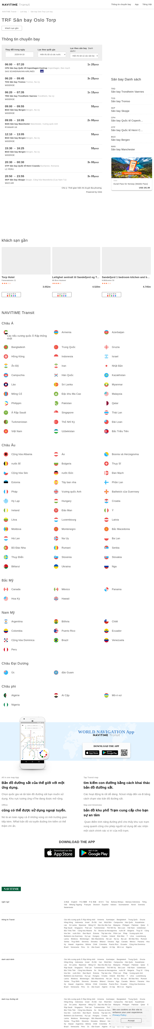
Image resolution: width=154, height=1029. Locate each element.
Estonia (96, 933)
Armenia (100, 920)
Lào (65, 925)
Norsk (133, 905)
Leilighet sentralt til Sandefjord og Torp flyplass (82, 277)
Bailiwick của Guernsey (73, 936)
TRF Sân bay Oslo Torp (29, 20)
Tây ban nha (106, 933)
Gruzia (142, 920)
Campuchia (118, 922)
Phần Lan (117, 933)
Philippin (126, 925)
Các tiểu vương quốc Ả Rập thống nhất (79, 920)
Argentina (79, 944)
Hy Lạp (87, 936)
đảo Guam (95, 947)
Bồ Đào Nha (134, 939)
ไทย (107, 902)
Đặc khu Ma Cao (104, 925)
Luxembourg (141, 936)
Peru (83, 947)
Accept (131, 1020)
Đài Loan (121, 928)
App (136, 4)
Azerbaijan (110, 920)
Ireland (112, 936)
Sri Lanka (73, 925)
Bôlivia (88, 944)
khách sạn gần (12, 28)
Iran (100, 922)
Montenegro (84, 939)
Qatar (143, 925)
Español (105, 905)
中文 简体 (92, 902)
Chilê (95, 944)
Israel (87, 922)
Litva (132, 936)
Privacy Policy (119, 1015)
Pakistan (135, 925)
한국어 (101, 902)
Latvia (66, 939)
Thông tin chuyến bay (121, 4)
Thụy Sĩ (139, 931)
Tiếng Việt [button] (147, 4)
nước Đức (77, 933)
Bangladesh (121, 920)
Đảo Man (121, 936)
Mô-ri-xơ (120, 947)
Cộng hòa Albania (85, 931)
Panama (141, 942)
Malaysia (116, 925)
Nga (117, 942)
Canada (124, 942)
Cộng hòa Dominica (137, 944)
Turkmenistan (99, 928)
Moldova (74, 939)
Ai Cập (112, 947)
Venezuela (75, 947)
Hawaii (71, 944)
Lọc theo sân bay (81, 49)
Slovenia (85, 942)
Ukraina (111, 942)
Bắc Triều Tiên (69, 931)
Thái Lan (88, 928)
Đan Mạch (87, 933)
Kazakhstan (140, 922)
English (74, 902)
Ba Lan (124, 939)
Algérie (105, 947)
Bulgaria (130, 931)
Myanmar (82, 925)
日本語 (66, 902)
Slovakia (94, 942)
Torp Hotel (8, 277)
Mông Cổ (92, 925)
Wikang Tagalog (75, 905)
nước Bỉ (122, 931)
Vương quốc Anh (136, 933)
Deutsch (96, 905)
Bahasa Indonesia (133, 902)
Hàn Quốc (129, 922)
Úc (88, 947)
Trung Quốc (133, 920)
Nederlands (68, 907)
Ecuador (124, 944)
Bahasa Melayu (117, 902)
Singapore (79, 928)
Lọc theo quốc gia (46, 50)
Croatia (104, 936)
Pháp (125, 933)
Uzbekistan (141, 928)
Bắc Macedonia (98, 939)
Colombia (103, 944)
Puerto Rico (113, 944)
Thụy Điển (75, 942)
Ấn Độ (94, 922)
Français (87, 905)
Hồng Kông (68, 922)
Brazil (66, 947)
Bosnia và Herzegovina (107, 931)
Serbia (66, 942)
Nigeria (129, 947)
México (132, 942)
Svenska (141, 905)
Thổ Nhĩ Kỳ (111, 928)
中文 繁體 (83, 902)
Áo (95, 931)
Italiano (113, 905)
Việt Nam (131, 928)
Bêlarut (102, 942)
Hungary (96, 936)
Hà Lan (109, 939)
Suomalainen (124, 905)
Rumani (144, 939)
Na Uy (116, 939)
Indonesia (79, 922)
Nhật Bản (108, 922)
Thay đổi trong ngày (15, 50)
